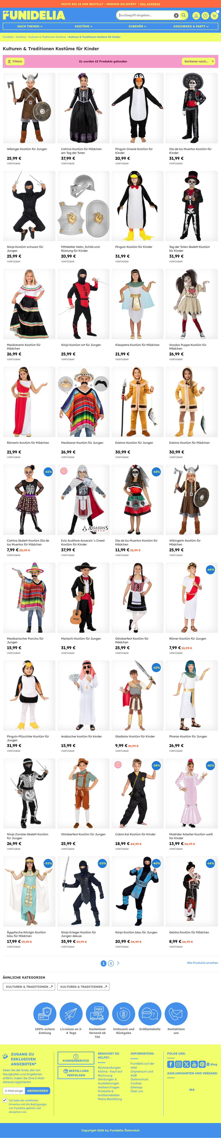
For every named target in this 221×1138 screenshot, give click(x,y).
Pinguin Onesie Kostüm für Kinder (134, 151)
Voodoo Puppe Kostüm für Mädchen (187, 346)
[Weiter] (118, 963)
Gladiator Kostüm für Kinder (135, 736)
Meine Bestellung (110, 1099)
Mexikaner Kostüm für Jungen (82, 443)
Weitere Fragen (108, 1087)
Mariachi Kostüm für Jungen (81, 638)
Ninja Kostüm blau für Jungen (136, 932)
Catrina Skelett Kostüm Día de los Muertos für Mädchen (28, 542)
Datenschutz (139, 1079)
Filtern (17, 61)
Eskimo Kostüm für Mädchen (189, 443)
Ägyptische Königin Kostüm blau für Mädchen (26, 934)
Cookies (136, 1083)
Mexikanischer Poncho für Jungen (25, 640)
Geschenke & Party (189, 26)
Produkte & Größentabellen (109, 1093)
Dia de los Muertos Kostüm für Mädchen (136, 542)
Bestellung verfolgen (76, 1073)
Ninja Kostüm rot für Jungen (81, 345)
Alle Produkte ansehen (202, 963)
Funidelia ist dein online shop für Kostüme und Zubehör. (34, 15)
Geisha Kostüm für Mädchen (189, 932)
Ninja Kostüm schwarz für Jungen (25, 249)
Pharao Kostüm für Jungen (188, 736)
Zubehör (136, 26)
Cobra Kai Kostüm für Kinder (135, 834)
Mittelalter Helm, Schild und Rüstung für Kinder (80, 249)
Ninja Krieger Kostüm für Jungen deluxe (78, 934)
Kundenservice (76, 1058)
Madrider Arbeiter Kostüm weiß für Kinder (191, 836)
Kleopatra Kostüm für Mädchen (137, 345)
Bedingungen (38, 1104)
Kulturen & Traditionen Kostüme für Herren (30, 986)
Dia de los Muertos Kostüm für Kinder (190, 151)
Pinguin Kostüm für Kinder (133, 247)
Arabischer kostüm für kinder (81, 736)
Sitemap (136, 1087)
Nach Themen (28, 26)
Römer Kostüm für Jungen (187, 638)
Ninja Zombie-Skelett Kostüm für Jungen (27, 836)
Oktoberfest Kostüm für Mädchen (131, 640)
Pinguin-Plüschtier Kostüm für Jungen (28, 738)
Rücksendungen (109, 1067)
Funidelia (8, 36)
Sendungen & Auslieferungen (108, 1081)
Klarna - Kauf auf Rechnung (110, 1073)
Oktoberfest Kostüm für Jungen (83, 834)
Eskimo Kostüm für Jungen (134, 443)
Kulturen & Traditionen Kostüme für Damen (85, 986)
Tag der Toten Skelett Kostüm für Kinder (189, 249)
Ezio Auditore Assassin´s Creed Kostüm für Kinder (82, 542)
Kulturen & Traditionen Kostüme (47, 36)
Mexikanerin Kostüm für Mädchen (23, 346)
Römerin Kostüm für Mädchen (28, 443)
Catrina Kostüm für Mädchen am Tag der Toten (81, 151)
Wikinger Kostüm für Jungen (27, 149)
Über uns (137, 1091)
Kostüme (82, 26)
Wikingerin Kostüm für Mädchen (185, 542)
